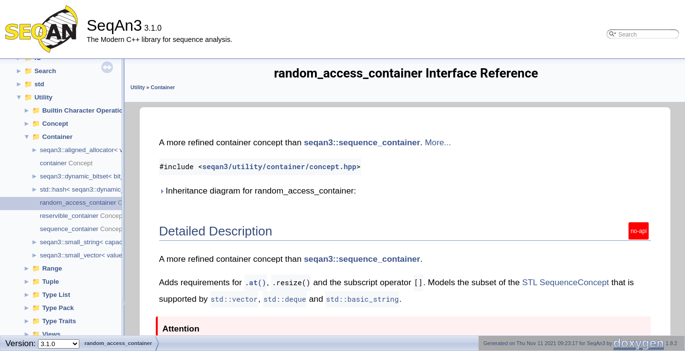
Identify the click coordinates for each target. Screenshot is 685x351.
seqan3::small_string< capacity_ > (89, 242)
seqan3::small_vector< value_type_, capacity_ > (109, 255)
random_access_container (78, 202)
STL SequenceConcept (565, 282)
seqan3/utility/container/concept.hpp (279, 166)
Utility (44, 97)
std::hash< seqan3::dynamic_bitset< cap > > (103, 189)
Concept (55, 123)
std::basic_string (362, 299)
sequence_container (69, 229)
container (53, 163)
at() (257, 282)
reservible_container (69, 215)
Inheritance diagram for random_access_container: (257, 190)
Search (45, 71)
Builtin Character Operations (86, 110)
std (39, 84)
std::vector (234, 299)
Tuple (50, 281)
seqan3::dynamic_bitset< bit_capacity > (96, 176)
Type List (56, 294)
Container (57, 136)
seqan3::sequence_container (362, 142)
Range (52, 268)
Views (51, 334)
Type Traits (59, 321)
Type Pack (58, 308)
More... (438, 142)
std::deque (284, 299)
